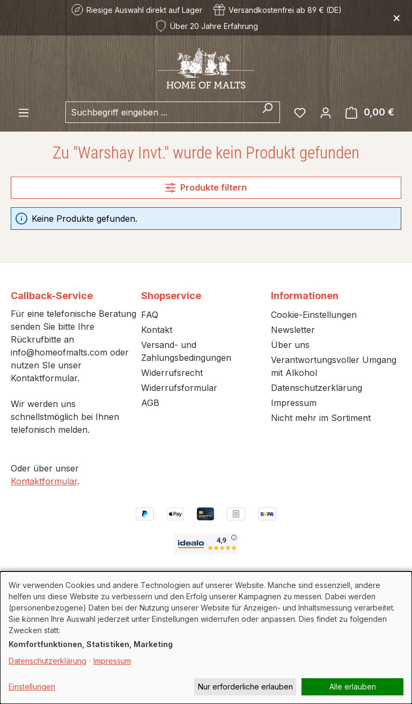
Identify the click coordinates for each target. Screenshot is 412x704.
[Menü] (23, 112)
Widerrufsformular (179, 387)
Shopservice (171, 295)
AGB (150, 402)
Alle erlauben (352, 686)
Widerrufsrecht (172, 372)
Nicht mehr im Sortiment (321, 417)
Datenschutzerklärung (316, 387)
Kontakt (156, 329)
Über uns (290, 344)
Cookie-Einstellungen (314, 314)
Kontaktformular (44, 481)
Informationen (305, 295)
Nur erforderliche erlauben (245, 686)
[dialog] (206, 637)
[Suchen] (267, 112)
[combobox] (160, 112)
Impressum (294, 402)
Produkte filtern (205, 187)
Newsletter (293, 329)
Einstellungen (32, 686)
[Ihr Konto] (326, 112)
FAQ (149, 314)
